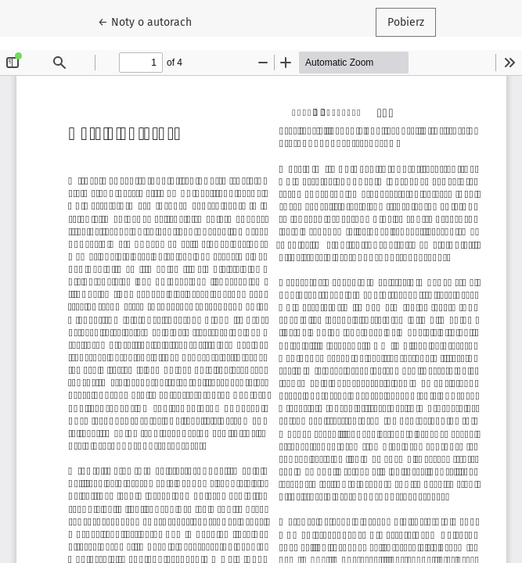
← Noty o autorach (150, 21)
